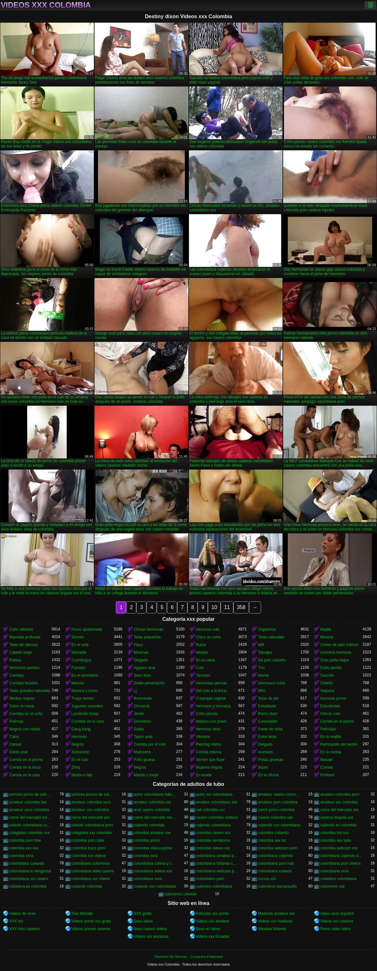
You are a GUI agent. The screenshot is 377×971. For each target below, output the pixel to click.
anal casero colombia (152, 810)
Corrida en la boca (25, 767)
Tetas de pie (268, 698)
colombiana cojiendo (275, 856)
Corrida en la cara (24, 775)
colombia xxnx (21, 856)
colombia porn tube (88, 840)
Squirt (263, 767)
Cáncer (15, 744)
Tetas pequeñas (147, 637)
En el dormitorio (85, 675)
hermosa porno (333, 698)
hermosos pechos (24, 668)
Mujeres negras (209, 767)
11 (227, 607)
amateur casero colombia (279, 794)
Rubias (15, 660)
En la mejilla (330, 736)
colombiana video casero (93, 871)
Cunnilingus (82, 660)
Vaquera (327, 691)
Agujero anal (144, 668)
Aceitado (265, 752)
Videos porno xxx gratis (91, 921)
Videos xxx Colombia (46, 5)
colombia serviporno (213, 840)
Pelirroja (16, 721)
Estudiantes (330, 706)
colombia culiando (273, 833)
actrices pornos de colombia (93, 794)
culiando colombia (87, 886)
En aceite (204, 775)
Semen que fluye (210, 759)
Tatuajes (265, 652)
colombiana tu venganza (30, 871)
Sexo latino (143, 921)
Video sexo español (337, 913)
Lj (135, 691)
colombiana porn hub (276, 863)
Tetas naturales (271, 637)
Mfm (261, 691)
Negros (78, 744)
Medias (202, 652)
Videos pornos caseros (91, 929)
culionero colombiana (214, 886)
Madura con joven (211, 721)
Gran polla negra (334, 660)
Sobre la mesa (21, 706)
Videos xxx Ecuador (213, 936)
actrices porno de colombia (30, 794)
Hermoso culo (208, 629)
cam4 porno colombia (276, 810)
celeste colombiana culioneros (30, 825)
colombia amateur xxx (152, 833)
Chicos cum (330, 713)
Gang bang (81, 729)
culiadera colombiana (338, 879)
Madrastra (142, 752)
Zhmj (76, 767)
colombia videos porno (153, 848)
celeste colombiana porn (92, 825)
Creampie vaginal (211, 698)
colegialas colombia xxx (29, 833)
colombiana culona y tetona (155, 863)
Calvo (14, 736)
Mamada (79, 652)
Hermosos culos (271, 683)
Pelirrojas (328, 729)
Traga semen (83, 698)
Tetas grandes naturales (29, 691)
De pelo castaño (272, 660)
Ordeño (326, 683)
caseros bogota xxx (336, 817)
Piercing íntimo (208, 744)
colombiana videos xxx (153, 871)
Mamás (78, 683)
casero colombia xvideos (217, 817)
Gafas (139, 729)
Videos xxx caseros (336, 921)
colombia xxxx (146, 856)
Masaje (326, 759)
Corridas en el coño (25, 713)
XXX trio (16, 921)
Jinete (139, 713)
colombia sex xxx (23, 848)
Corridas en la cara (88, 721)
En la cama (205, 660)
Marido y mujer (146, 775)
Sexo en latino (208, 929)
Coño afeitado (21, 629)
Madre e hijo (82, 775)
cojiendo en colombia (338, 825)
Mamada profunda (24, 637)
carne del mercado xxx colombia (155, 817)
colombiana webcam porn (217, 871)
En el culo (80, 759)
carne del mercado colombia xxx (30, 817)
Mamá (263, 675)
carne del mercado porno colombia (93, 817)
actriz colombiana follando (155, 794)
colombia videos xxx (213, 848)
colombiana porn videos (340, 863)
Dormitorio (142, 721)
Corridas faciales (23, 683)
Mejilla (325, 629)
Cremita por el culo (150, 744)
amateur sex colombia (339, 802)
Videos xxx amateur (213, 921)
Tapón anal (143, 736)
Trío (261, 668)
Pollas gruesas (270, 759)
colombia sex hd (272, 840)
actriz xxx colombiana (214, 794)
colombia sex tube (335, 840)
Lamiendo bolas (85, 713)
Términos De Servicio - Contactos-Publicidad (188, 957)
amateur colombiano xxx (217, 802)
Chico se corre (208, 637)
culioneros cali (332, 886)
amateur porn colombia (277, 802)
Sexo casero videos (150, 929)
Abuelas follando (272, 929)
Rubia (201, 645)
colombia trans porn (88, 848)
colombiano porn (210, 879)
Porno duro (267, 713)
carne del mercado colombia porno (341, 810)
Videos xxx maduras (275, 921)
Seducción (80, 752)
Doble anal (18, 752)
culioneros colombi (180, 894)
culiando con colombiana (155, 886)
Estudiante (267, 706)
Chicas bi (141, 706)
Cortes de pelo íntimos (339, 645)
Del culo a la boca (211, 691)
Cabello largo (20, 652)
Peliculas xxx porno (212, 913)
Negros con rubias (24, 729)
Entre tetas (267, 736)
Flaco (138, 645)
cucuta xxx (267, 879)
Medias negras (21, 698)
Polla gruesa (144, 759)
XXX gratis (143, 913)
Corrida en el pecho (337, 721)
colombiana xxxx (148, 879)
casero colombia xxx (275, 817)
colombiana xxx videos (91, 879)
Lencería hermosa (335, 652)
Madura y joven (85, 691)
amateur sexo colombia (29, 810)
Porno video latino (335, 929)
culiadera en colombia (28, 886)
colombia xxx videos (89, 856)
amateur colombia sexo (91, 802)
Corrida (326, 767)
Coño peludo (207, 713)
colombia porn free (25, 840)
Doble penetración (149, 683)
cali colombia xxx (210, 810)
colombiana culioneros (90, 863)
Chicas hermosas (148, 629)
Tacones (203, 675)
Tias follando (82, 913)
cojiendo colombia (149, 825)
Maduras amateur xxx (276, 913)
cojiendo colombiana (213, 825)
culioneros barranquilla (277, 886)
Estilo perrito (331, 668)
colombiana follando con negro (217, 863)
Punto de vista (270, 729)
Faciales (79, 668)
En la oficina (268, 775)
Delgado (141, 660)
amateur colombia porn (339, 794)
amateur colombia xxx (152, 802)
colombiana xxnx (334, 871)
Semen (78, 637)
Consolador (267, 721)
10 (214, 607)
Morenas (141, 652)
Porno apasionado (87, 629)
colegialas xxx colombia (92, 833)
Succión (327, 675)
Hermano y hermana (213, 706)
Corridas (16, 675)
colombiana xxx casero (28, 879)
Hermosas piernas (211, 683)
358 (241, 607)
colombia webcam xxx (339, 848)
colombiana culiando (26, 863)
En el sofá (80, 645)
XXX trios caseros (24, 929)
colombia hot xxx (334, 833)
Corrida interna (208, 752)
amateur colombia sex (28, 802)
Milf (261, 645)
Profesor (327, 775)
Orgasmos (266, 629)
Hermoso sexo (208, 729)
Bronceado (143, 698)
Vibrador (203, 736)
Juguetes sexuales (87, 706)
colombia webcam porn (277, 848)
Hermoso (79, 736)
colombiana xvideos (274, 871)
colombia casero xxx (213, 833)
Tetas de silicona (23, 645)
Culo (200, 668)
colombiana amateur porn (217, 856)
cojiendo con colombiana (279, 825)
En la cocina (330, 752)
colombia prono (147, 840)
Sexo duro (142, 675)
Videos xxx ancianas (151, 936)
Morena (326, 637)
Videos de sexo (22, 913)
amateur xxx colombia (90, 810)
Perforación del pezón (339, 744)
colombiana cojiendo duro (341, 856)
